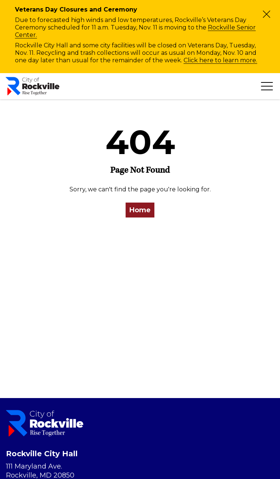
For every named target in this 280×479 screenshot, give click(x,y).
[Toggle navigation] (266, 86)
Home (140, 210)
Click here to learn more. (220, 60)
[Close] (267, 14)
